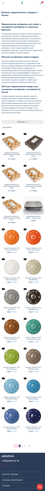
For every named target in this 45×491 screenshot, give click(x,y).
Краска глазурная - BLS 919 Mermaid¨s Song (33, 338)
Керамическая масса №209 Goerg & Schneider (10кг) (11, 154)
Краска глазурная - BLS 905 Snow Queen (12, 279)
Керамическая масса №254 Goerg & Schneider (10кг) (11, 186)
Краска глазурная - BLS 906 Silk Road (33, 279)
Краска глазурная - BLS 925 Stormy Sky (33, 368)
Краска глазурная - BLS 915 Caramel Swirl (12, 338)
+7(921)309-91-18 (10, 460)
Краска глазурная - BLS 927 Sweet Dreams (12, 398)
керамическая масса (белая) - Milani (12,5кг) (33, 217)
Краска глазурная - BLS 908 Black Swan (33, 308)
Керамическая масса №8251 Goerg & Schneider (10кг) (11, 218)
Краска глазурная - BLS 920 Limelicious (12, 368)
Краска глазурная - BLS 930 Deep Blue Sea (33, 428)
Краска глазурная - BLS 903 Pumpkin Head (33, 249)
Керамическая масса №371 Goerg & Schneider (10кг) (33, 154)
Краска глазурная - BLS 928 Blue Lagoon (33, 398)
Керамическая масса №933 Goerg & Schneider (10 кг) (33, 186)
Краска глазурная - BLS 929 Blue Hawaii (12, 428)
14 (29, 446)
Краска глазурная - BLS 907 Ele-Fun (12, 308)
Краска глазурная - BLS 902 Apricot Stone (12, 249)
